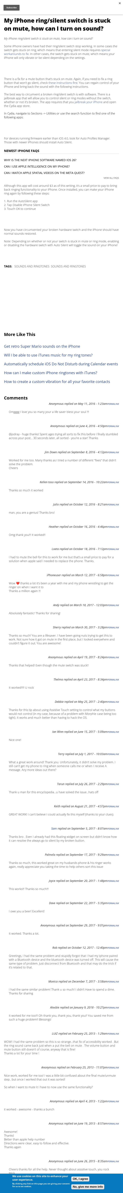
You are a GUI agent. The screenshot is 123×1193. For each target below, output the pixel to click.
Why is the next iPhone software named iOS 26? (40, 160)
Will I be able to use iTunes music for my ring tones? (48, 355)
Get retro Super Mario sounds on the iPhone (42, 346)
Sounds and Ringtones (31, 266)
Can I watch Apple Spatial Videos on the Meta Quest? (44, 173)
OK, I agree (80, 1178)
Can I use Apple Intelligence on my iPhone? (37, 166)
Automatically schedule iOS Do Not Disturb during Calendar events (61, 363)
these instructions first (63, 83)
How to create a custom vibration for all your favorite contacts (57, 381)
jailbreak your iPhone (88, 102)
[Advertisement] (61, 300)
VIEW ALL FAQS (111, 177)
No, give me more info (88, 1186)
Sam (54, 828)
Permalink (113, 404)
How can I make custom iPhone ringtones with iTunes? (50, 372)
